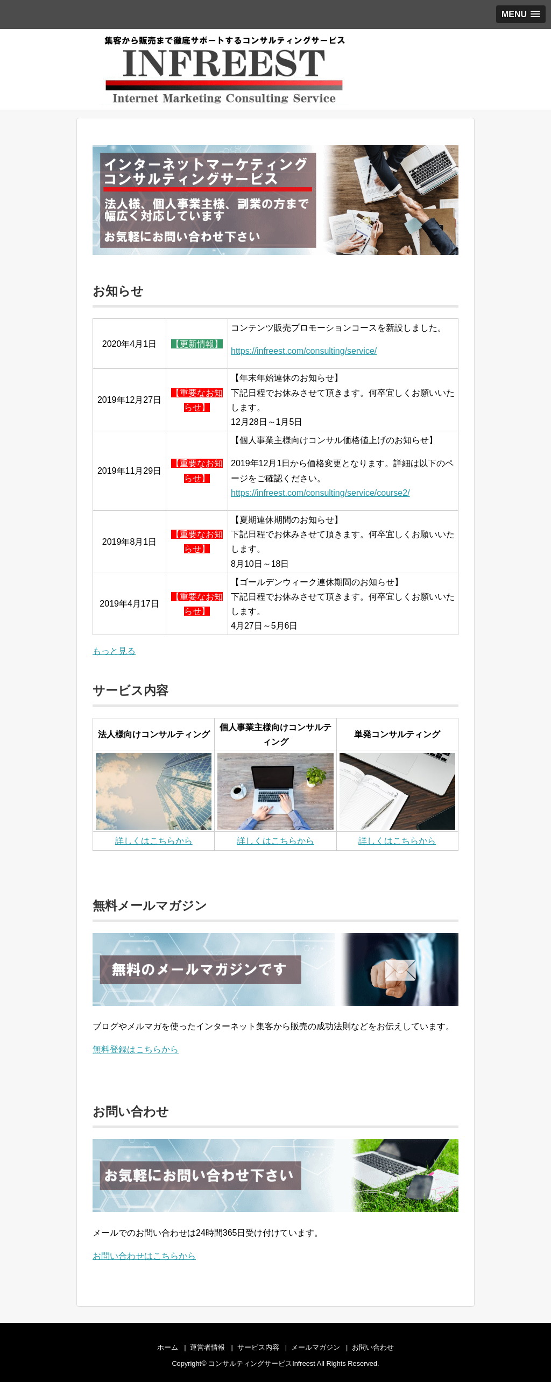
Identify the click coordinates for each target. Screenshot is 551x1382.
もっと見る (114, 651)
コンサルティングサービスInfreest (261, 1363)
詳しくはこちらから (154, 840)
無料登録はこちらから (136, 1049)
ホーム (167, 1347)
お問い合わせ (373, 1347)
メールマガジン (315, 1347)
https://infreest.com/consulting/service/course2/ (320, 492)
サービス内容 (258, 1347)
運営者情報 (207, 1347)
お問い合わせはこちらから (144, 1255)
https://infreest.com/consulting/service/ (304, 350)
